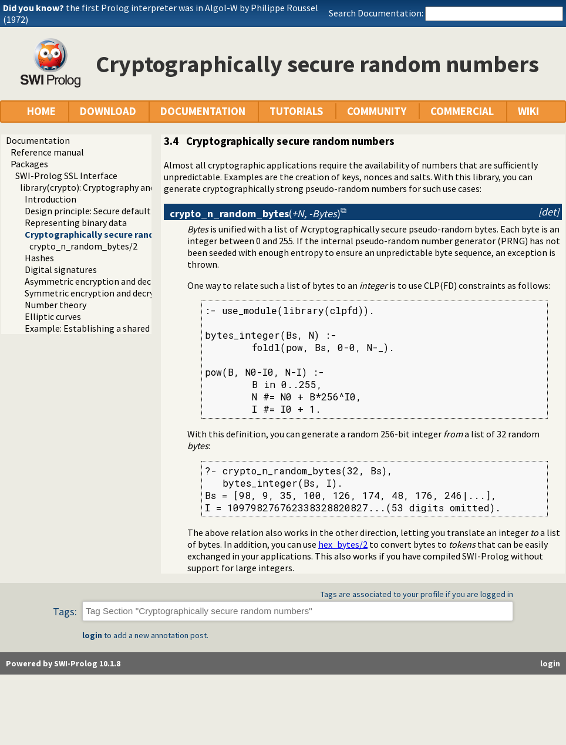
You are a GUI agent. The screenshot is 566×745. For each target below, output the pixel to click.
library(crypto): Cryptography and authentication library (133, 187)
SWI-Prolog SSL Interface (66, 175)
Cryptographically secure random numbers (116, 234)
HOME (41, 111)
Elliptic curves (53, 316)
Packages (29, 164)
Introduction (50, 199)
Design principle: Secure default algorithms (111, 211)
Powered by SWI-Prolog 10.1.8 (63, 663)
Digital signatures (61, 269)
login (92, 635)
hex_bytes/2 (343, 544)
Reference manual (47, 152)
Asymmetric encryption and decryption (103, 281)
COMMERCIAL (462, 111)
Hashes (39, 258)
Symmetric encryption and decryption (100, 293)
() (255, 213)
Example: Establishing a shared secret (101, 328)
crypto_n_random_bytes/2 (83, 246)
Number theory (55, 305)
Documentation (38, 140)
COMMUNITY (376, 111)
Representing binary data (76, 222)
